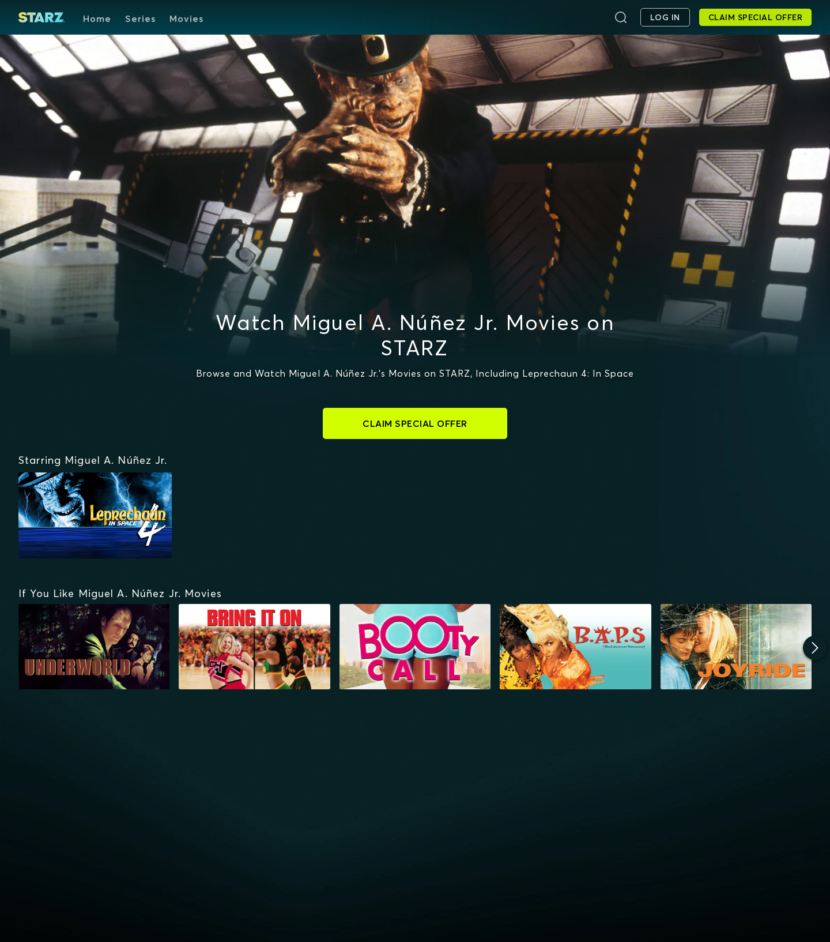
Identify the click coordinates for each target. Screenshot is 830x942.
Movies (186, 18)
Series (140, 18)
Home (97, 18)
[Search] (621, 17)
